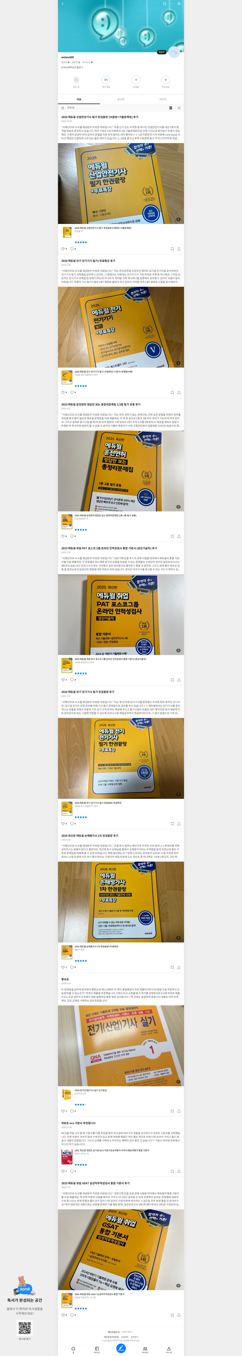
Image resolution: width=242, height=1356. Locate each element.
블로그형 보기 (171, 108)
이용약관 (124, 1337)
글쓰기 (121, 1348)
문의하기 (134, 1337)
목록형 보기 (179, 108)
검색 (165, 3)
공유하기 (179, 249)
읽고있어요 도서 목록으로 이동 (76, 79)
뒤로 (63, 3)
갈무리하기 (172, 249)
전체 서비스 (179, 3)
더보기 (172, 3)
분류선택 (63, 108)
